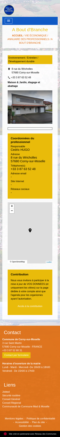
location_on (28, 229)
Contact (12, 332)
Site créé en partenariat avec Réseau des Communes (30, 434)
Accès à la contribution (30, 306)
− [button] (12, 211)
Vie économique (36, 35)
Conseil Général (11, 399)
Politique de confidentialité (41, 418)
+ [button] (12, 206)
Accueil (17, 35)
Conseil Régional (11, 403)
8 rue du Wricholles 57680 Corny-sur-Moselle (25, 71)
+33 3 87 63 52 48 (21, 77)
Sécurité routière (11, 395)
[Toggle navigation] (8, 21)
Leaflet (49, 262)
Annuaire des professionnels (28, 39)
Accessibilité (22, 422)
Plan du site (38, 422)
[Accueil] (10, 8)
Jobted (6, 392)
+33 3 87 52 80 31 (12, 350)
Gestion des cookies (30, 426)
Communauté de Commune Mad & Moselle (25, 406)
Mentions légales (14, 418)
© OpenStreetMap (17, 262)
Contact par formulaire (16, 355)
